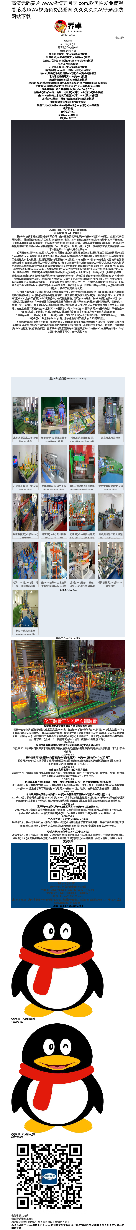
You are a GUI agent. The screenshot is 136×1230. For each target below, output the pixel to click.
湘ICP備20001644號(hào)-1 (68, 906)
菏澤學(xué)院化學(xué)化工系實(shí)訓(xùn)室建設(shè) (68, 806)
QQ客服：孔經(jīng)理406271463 (57, 965)
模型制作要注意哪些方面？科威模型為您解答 (68, 726)
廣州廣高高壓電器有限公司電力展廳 (68, 769)
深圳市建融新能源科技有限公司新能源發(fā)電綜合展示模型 (68, 745)
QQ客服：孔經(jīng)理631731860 (57, 1081)
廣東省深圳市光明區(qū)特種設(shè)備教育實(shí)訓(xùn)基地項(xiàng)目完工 (68, 757)
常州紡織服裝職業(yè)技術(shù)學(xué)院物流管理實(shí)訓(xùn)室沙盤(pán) (68, 794)
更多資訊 (68, 841)
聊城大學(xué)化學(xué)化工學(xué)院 (68, 831)
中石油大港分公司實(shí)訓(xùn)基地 (68, 819)
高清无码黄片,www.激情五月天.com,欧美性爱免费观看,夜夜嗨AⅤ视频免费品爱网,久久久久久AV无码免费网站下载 (67, 9)
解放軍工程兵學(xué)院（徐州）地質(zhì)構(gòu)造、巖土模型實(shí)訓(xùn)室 (68, 782)
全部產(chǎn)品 (67, 590)
